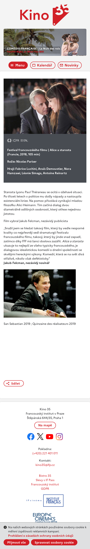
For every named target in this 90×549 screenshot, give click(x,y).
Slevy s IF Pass (45, 480)
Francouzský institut (45, 484)
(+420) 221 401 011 (45, 453)
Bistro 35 (45, 475)
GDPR (45, 488)
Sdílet (15, 383)
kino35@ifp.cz (45, 465)
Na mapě (45, 425)
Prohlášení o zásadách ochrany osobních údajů (40, 535)
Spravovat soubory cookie (54, 542)
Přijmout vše (16, 542)
